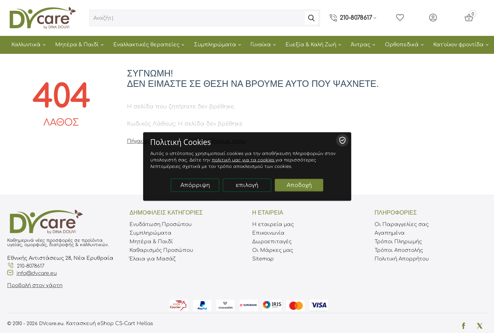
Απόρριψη (195, 185)
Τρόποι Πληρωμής (398, 241)
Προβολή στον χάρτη (34, 285)
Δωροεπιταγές (272, 241)
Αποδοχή (299, 185)
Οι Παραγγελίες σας (402, 224)
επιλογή (247, 185)
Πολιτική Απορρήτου (402, 259)
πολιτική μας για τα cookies (244, 160)
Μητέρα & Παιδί (151, 241)
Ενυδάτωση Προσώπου (161, 224)
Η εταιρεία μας (273, 224)
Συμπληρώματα (150, 233)
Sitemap (263, 259)
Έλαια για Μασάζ (152, 259)
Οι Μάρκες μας (272, 250)
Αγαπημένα (390, 233)
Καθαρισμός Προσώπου (161, 250)
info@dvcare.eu (37, 273)
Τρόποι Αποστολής (399, 250)
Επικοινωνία (268, 233)
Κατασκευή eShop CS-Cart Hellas (109, 323)
